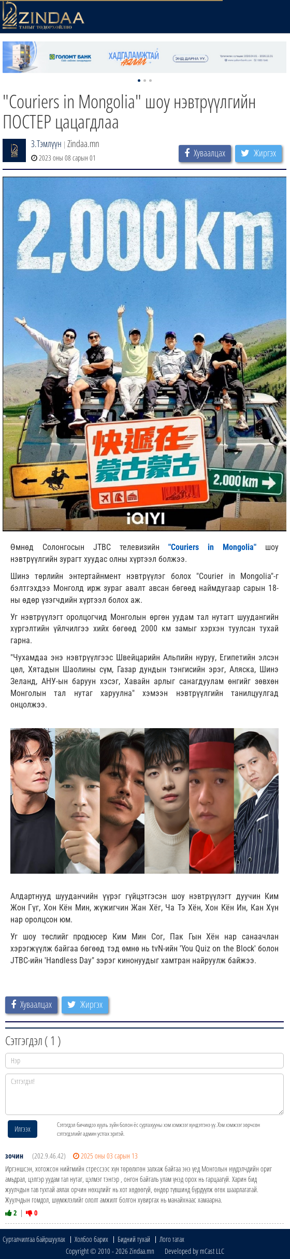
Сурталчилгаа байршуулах (34, 1239)
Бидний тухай (134, 1239)
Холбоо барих (91, 1239)
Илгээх (23, 1129)
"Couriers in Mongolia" (212, 547)
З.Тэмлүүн (46, 143)
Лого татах (172, 1239)
